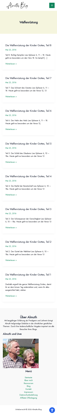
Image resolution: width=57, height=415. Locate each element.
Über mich (28, 380)
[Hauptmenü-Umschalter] (52, 5)
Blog (28, 386)
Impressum (28, 392)
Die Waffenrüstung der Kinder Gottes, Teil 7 (28, 78)
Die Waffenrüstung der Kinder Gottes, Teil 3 (28, 209)
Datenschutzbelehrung (28, 394)
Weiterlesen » (11, 63)
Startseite (28, 377)
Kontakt (28, 389)
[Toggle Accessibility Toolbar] (52, 410)
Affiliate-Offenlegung (28, 397)
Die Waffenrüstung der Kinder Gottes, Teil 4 (28, 176)
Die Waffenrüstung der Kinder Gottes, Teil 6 (28, 111)
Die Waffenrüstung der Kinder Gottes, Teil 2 (28, 242)
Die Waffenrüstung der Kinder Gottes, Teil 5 (28, 143)
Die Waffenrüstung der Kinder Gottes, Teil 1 (28, 274)
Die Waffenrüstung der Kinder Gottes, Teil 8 (28, 45)
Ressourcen (28, 383)
